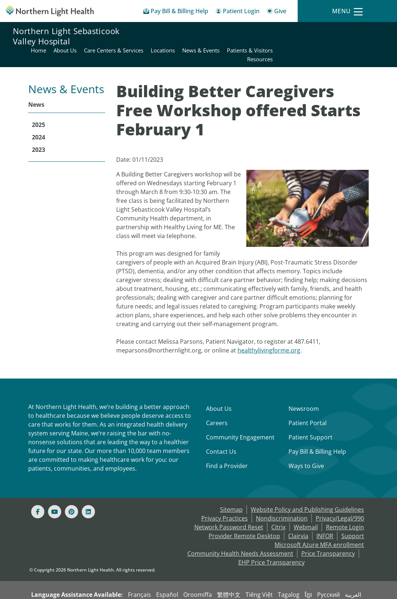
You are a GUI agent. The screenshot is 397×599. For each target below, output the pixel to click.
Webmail (306, 509)
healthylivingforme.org (269, 333)
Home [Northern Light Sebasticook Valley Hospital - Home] (149, 31)
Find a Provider (227, 448)
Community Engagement (240, 420)
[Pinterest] (71, 494)
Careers (217, 405)
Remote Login (345, 509)
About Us (219, 391)
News (36, 87)
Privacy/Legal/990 (340, 501)
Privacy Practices (224, 501)
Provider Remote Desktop (244, 518)
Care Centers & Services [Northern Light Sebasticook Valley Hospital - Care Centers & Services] (224, 31)
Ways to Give (306, 448)
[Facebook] (37, 494)
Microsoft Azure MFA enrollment (319, 527)
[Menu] (347, 11)
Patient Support (310, 420)
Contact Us (221, 434)
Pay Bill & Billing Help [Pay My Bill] (317, 434)
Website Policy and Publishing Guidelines (307, 492)
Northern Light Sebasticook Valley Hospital (66, 36)
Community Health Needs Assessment (240, 536)
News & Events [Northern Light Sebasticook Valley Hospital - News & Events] (312, 31)
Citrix (278, 509)
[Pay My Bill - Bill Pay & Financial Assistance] (175, 12)
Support (352, 518)
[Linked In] (88, 494)
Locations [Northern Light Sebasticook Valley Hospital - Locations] (274, 31)
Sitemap (231, 492)
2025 (38, 107)
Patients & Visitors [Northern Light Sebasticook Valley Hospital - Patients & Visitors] (361, 31)
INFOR (324, 518)
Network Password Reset (228, 509)
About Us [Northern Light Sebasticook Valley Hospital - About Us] (176, 31)
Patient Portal (307, 405)
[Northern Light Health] (49, 11)
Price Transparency (328, 536)
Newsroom (303, 391)
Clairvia (298, 518)
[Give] (276, 12)
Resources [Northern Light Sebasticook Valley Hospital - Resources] (371, 40)
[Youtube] (54, 494)
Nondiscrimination (282, 501)
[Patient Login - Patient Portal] (238, 12)
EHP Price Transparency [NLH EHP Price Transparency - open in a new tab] (271, 545)
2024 (38, 120)
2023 (38, 132)
